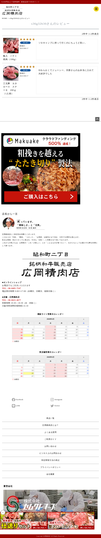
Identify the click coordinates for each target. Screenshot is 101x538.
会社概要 (50, 474)
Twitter (55, 406)
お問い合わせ (50, 446)
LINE (16, 406)
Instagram (56, 399)
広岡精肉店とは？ (50, 425)
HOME (4, 18)
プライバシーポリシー (50, 467)
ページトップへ (97, 119)
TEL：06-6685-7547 (11, 288)
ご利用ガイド (50, 439)
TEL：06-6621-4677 (11, 300)
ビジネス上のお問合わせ (50, 453)
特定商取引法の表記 (50, 460)
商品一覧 (50, 418)
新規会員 (24, 2)
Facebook (17, 399)
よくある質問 (50, 432)
